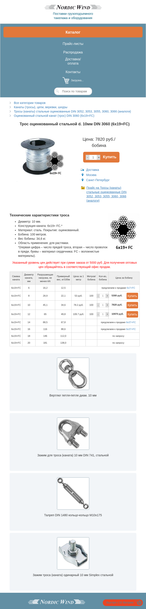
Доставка (92, 169)
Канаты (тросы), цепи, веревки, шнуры (40, 107)
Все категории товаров (30, 103)
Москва (91, 175)
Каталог (73, 32)
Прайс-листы (73, 44)
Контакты (73, 72)
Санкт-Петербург (98, 180)
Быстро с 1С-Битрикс (120, 602)
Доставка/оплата (73, 61)
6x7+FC (131, 288)
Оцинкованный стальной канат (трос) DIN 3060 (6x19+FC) (54, 115)
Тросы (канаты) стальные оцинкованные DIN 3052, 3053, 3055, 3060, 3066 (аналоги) (72, 111)
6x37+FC (131, 322)
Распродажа (73, 52)
